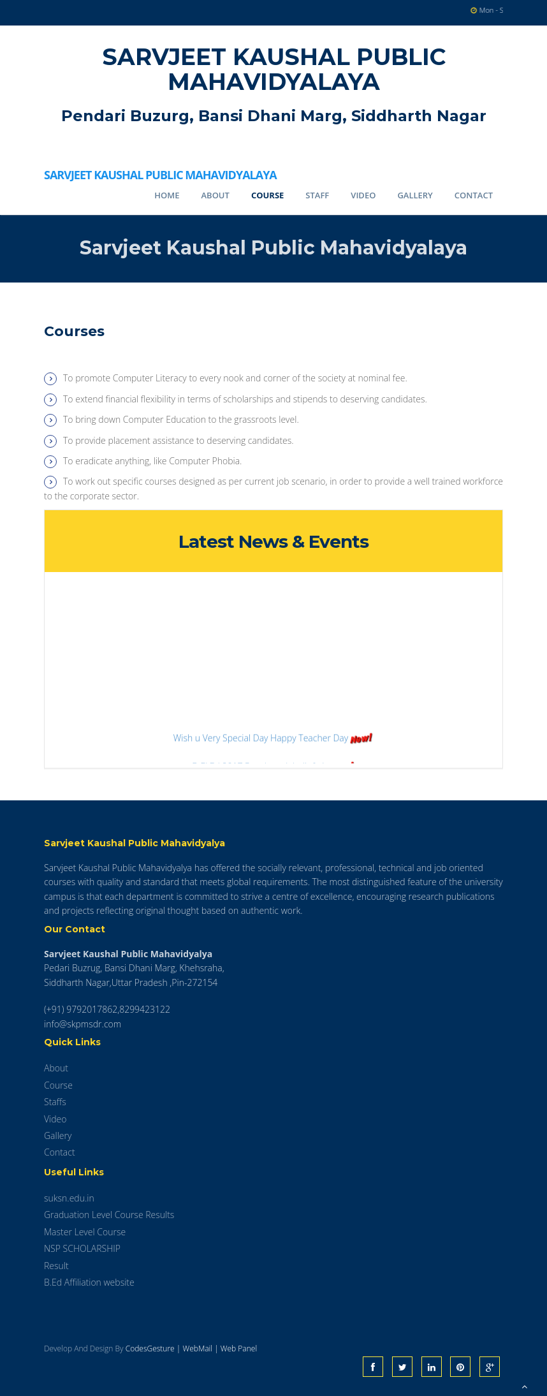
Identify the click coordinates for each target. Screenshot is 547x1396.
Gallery (414, 195)
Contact (474, 195)
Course (267, 195)
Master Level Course (85, 1232)
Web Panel (239, 1348)
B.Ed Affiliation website (89, 1282)
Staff (317, 195)
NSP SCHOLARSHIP (82, 1248)
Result (56, 1266)
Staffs (55, 1102)
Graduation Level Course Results (109, 1215)
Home (166, 195)
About (215, 195)
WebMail (197, 1348)
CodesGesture (150, 1348)
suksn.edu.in (69, 1198)
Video (363, 195)
